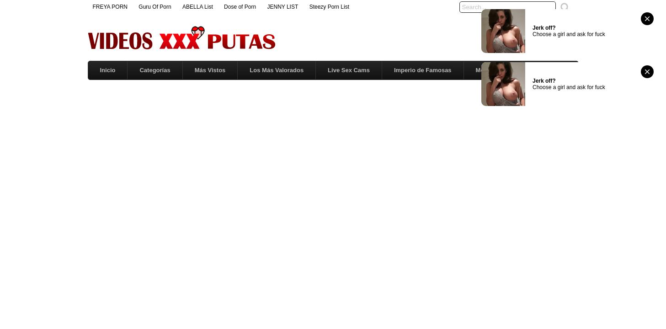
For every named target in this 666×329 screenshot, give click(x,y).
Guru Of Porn (155, 7)
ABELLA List (197, 7)
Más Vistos (210, 70)
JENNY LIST (282, 7)
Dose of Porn (240, 7)
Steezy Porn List (329, 7)
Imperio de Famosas (423, 70)
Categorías (154, 70)
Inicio (108, 70)
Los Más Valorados (277, 70)
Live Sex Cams (349, 70)
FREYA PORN (110, 7)
